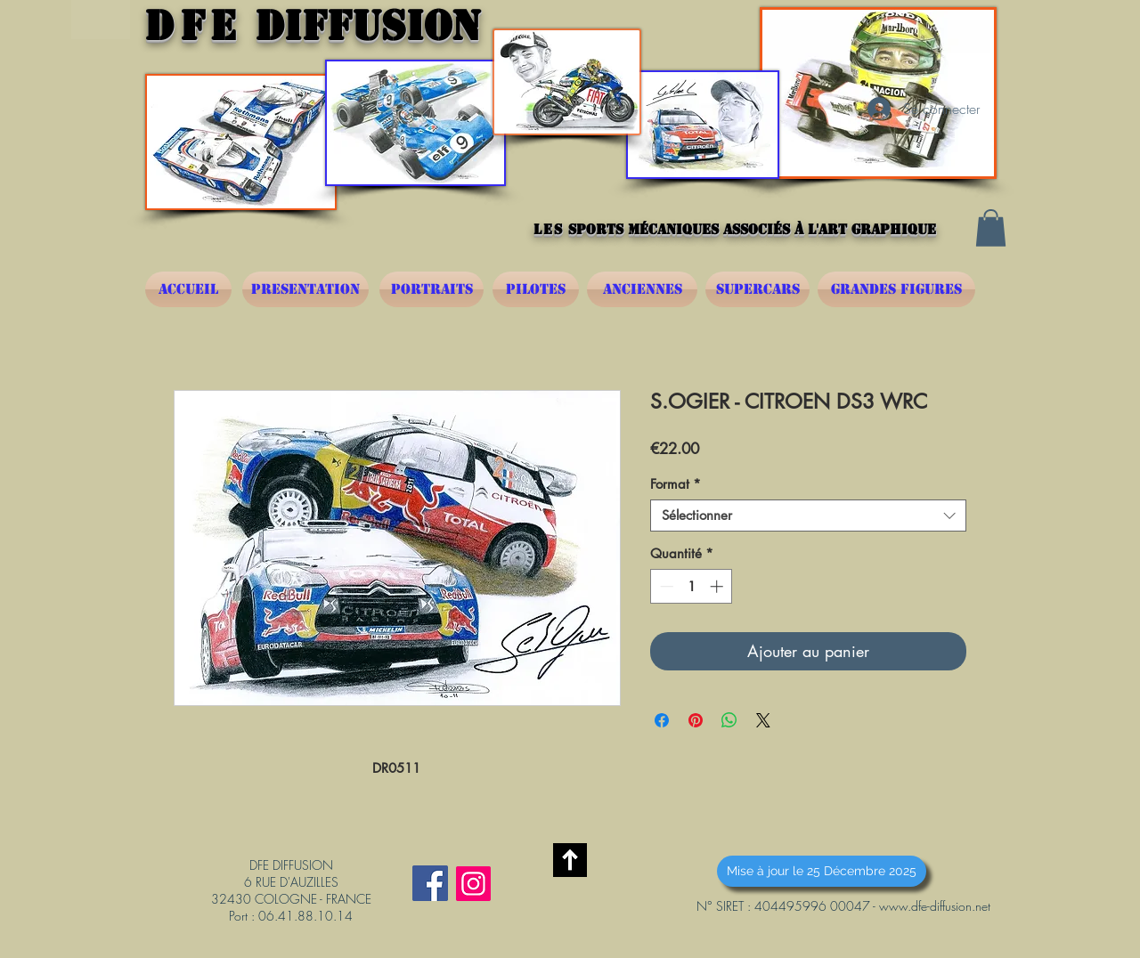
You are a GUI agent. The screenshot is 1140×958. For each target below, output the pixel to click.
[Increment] (718, 586)
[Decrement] (665, 586)
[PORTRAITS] (431, 289)
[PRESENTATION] (305, 289)
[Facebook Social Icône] (430, 883)
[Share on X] (763, 720)
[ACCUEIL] (188, 289)
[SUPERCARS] (757, 289)
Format (675, 484)
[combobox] (808, 515)
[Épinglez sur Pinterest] (695, 720)
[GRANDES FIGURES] (896, 289)
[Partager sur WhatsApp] (729, 720)
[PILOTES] (536, 289)
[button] (990, 228)
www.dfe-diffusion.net (934, 905)
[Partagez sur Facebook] (661, 720)
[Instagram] (473, 883)
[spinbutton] (691, 586)
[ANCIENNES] (642, 289)
